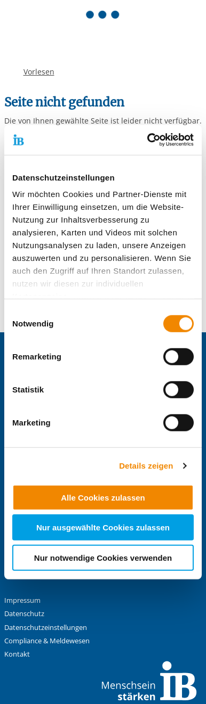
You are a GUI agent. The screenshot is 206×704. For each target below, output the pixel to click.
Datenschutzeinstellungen (45, 627)
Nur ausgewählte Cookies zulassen (103, 527)
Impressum (22, 600)
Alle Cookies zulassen (103, 497)
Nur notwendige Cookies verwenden (103, 557)
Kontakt (17, 654)
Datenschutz (24, 613)
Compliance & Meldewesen (47, 640)
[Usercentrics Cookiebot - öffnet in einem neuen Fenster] (148, 140)
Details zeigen (146, 465)
